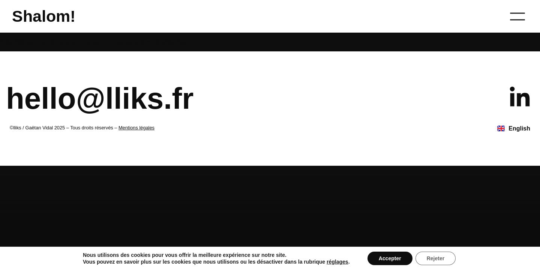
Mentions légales (136, 127)
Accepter (390, 258)
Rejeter (435, 258)
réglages (337, 262)
